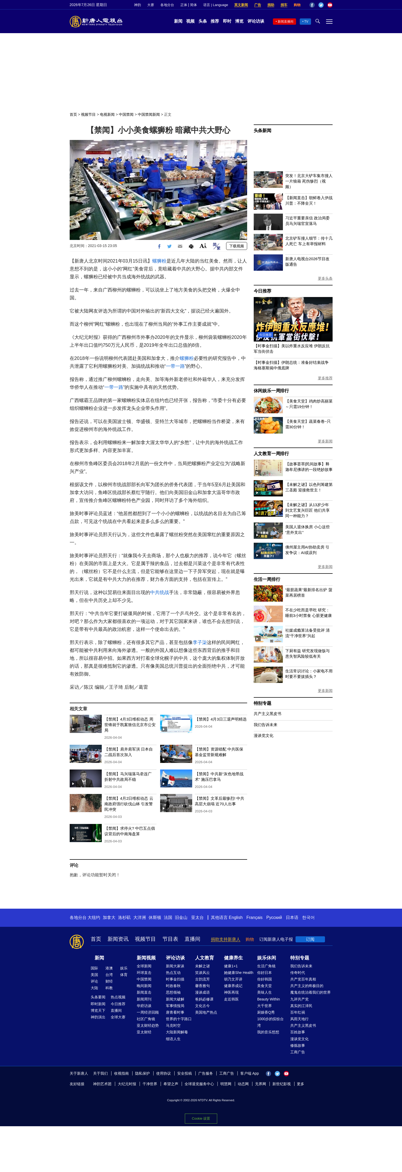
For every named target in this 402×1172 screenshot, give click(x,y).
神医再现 (231, 992)
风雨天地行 (299, 1019)
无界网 (260, 1084)
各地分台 (167, 5)
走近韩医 (231, 999)
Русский (274, 917)
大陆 (94, 988)
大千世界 (264, 1006)
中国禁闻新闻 (149, 114)
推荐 (215, 21)
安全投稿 (184, 1073)
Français (254, 917)
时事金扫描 (175, 979)
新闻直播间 (285, 21)
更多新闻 (325, 441)
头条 (203, 21)
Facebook (312, 5)
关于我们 (100, 1073)
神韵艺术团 (102, 1084)
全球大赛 (118, 1017)
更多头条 (325, 278)
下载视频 (236, 246)
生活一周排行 (267, 579)
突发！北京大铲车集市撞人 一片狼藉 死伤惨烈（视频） (309, 181)
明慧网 (225, 1084)
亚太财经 (144, 1032)
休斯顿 (155, 917)
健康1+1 (231, 966)
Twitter (321, 5)
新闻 (178, 21)
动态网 (243, 1084)
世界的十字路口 (179, 1019)
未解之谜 (202, 966)
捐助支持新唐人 (225, 939)
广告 (257, 5)
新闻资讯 (118, 939)
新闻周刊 (144, 999)
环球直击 (144, 972)
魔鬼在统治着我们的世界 (310, 992)
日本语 (292, 917)
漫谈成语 (202, 992)
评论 (94, 981)
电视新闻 (107, 114)
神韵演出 (98, 1017)
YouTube (330, 5)
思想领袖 (173, 992)
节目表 (170, 939)
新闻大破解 (175, 999)
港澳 (109, 968)
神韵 (137, 5)
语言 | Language (215, 5)
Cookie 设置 (201, 1118)
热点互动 (173, 972)
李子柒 (200, 642)
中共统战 (159, 592)
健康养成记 (233, 986)
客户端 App (249, 1073)
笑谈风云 (202, 972)
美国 (94, 975)
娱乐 (124, 968)
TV (306, 21)
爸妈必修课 (204, 999)
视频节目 (88, 114)
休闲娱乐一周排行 (271, 390)
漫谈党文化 (263, 735)
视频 (190, 21)
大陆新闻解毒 (177, 1032)
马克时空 (173, 1025)
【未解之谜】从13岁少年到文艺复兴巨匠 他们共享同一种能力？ (307, 510)
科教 (109, 988)
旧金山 (181, 917)
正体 (183, 5)
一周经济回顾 (148, 1012)
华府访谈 (144, 1006)
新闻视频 (146, 957)
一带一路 (175, 366)
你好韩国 (264, 979)
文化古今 (202, 1006)
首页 (73, 114)
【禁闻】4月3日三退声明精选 (221, 719)
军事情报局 (175, 1006)
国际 (94, 968)
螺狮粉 (159, 261)
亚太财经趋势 (148, 1025)
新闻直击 (144, 992)
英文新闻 (241, 5)
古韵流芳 (202, 979)
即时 (227, 21)
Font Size (203, 245)
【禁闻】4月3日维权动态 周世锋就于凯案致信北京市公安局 (130, 724)
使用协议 (163, 1073)
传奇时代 (297, 972)
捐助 (270, 5)
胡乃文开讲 (233, 979)
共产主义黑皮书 (267, 713)
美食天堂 (264, 986)
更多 (300, 1084)
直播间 (192, 939)
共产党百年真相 (303, 979)
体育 (124, 975)
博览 (239, 21)
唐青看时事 (175, 1012)
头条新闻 (262, 130)
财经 (109, 981)
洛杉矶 (124, 917)
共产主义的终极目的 (306, 986)
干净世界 (150, 1084)
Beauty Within (268, 999)
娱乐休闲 (266, 957)
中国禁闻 (126, 114)
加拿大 (109, 917)
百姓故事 (297, 1032)
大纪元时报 (127, 1084)
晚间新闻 (144, 986)
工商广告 (297, 1052)
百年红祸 (297, 1012)
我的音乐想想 (268, 1032)
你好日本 (264, 972)
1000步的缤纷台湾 (270, 1022)
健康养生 (233, 957)
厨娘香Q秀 (266, 1012)
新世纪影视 (281, 1084)
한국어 (308, 917)
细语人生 (173, 1039)
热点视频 (118, 997)
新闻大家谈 (175, 966)
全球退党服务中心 (199, 1084)
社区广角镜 (146, 1019)
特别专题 (262, 703)
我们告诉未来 (265, 724)
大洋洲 (139, 917)
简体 (193, 5)
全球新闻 (144, 966)
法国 (168, 917)
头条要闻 (98, 997)
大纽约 (94, 917)
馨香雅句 (202, 986)
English (235, 917)
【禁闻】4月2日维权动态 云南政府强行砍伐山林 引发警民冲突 (128, 804)
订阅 (310, 939)
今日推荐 (262, 291)
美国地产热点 (206, 1012)
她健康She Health (238, 972)
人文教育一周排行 (271, 453)
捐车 (284, 5)
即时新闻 (98, 1004)
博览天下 (98, 1010)
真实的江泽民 (301, 1006)
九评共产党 (299, 999)
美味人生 (264, 992)
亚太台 (197, 917)
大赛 (150, 5)
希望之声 (171, 1084)
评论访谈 (255, 21)
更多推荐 (325, 378)
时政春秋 (173, 986)
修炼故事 (297, 1045)
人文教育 (204, 957)
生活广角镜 (266, 966)
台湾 (109, 975)
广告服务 (205, 1073)
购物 (297, 5)
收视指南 (121, 1073)
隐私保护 (142, 1073)
